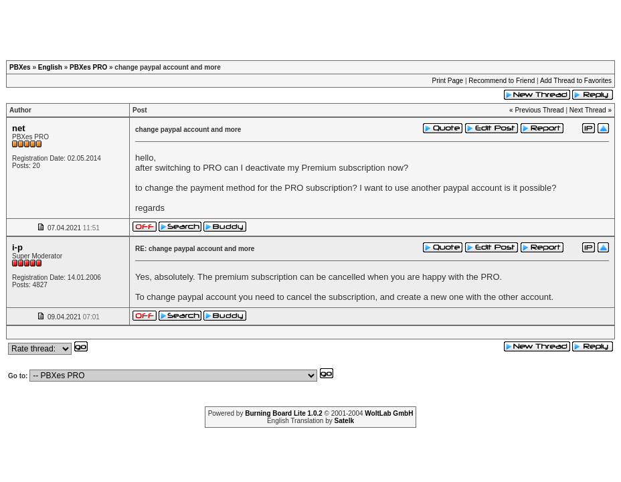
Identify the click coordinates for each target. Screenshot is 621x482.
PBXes (20, 67)
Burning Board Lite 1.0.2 (284, 413)
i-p (17, 247)
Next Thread (587, 110)
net (18, 128)
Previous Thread (539, 110)
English (50, 67)
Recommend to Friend (501, 80)
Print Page (447, 80)
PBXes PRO (88, 67)
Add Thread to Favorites (576, 80)
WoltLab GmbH (389, 413)
